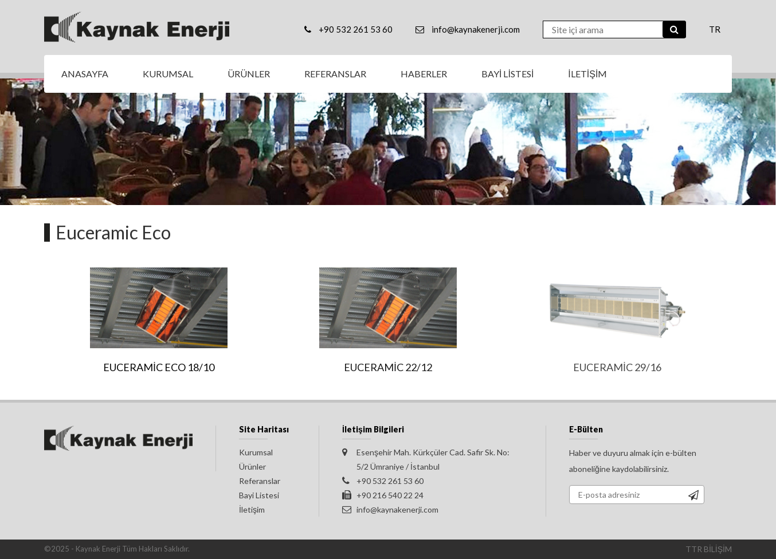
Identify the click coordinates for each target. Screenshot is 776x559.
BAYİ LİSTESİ (507, 73)
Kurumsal (256, 452)
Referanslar (259, 481)
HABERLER (424, 73)
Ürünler (252, 466)
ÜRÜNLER (249, 73)
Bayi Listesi (259, 495)
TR (714, 29)
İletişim (252, 509)
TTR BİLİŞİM (708, 549)
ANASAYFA (84, 73)
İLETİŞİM (587, 73)
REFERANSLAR (335, 73)
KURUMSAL (168, 73)
